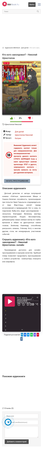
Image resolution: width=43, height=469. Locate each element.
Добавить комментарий (16, 442)
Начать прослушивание (17, 181)
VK (21, 339)
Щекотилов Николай (13, 124)
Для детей (19, 132)
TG (22, 335)
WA (31, 335)
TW (28, 335)
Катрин (18, 138)
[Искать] (38, 11)
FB (25, 335)
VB (35, 335)
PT (38, 335)
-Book (13, 4)
